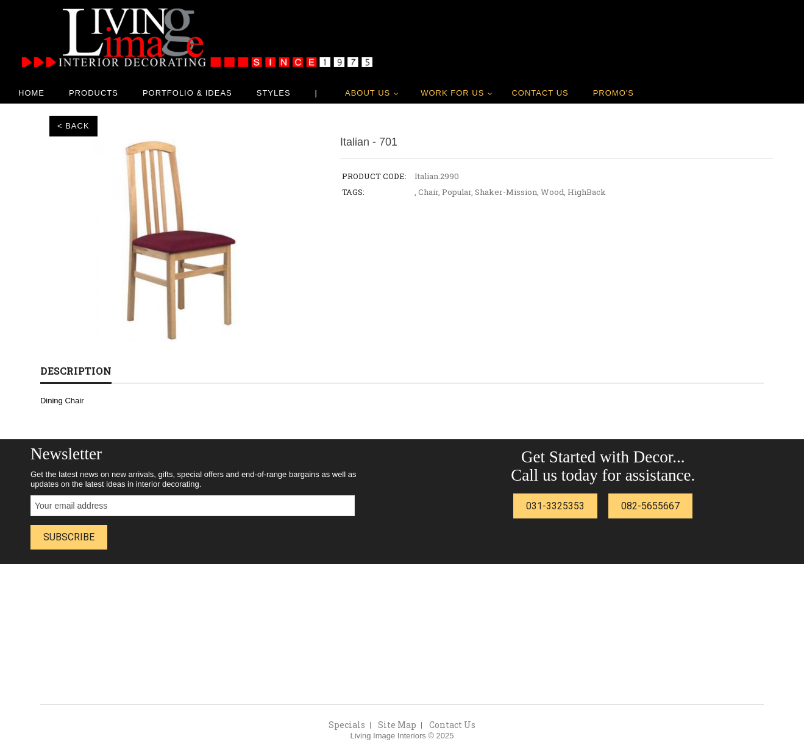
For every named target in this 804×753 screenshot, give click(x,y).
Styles (274, 92)
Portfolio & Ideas (187, 92)
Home (31, 92)
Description (76, 370)
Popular (456, 191)
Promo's (613, 92)
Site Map (397, 724)
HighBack (586, 191)
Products (93, 92)
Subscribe (68, 537)
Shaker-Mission (506, 191)
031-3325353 (555, 506)
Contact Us (539, 92)
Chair (428, 191)
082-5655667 (650, 506)
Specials (347, 724)
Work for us (452, 92)
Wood (552, 191)
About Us (367, 92)
